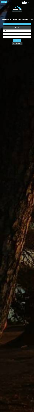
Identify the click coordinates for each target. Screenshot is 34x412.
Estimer (17, 27)
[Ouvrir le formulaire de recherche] (17, 40)
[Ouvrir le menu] (4, 2)
